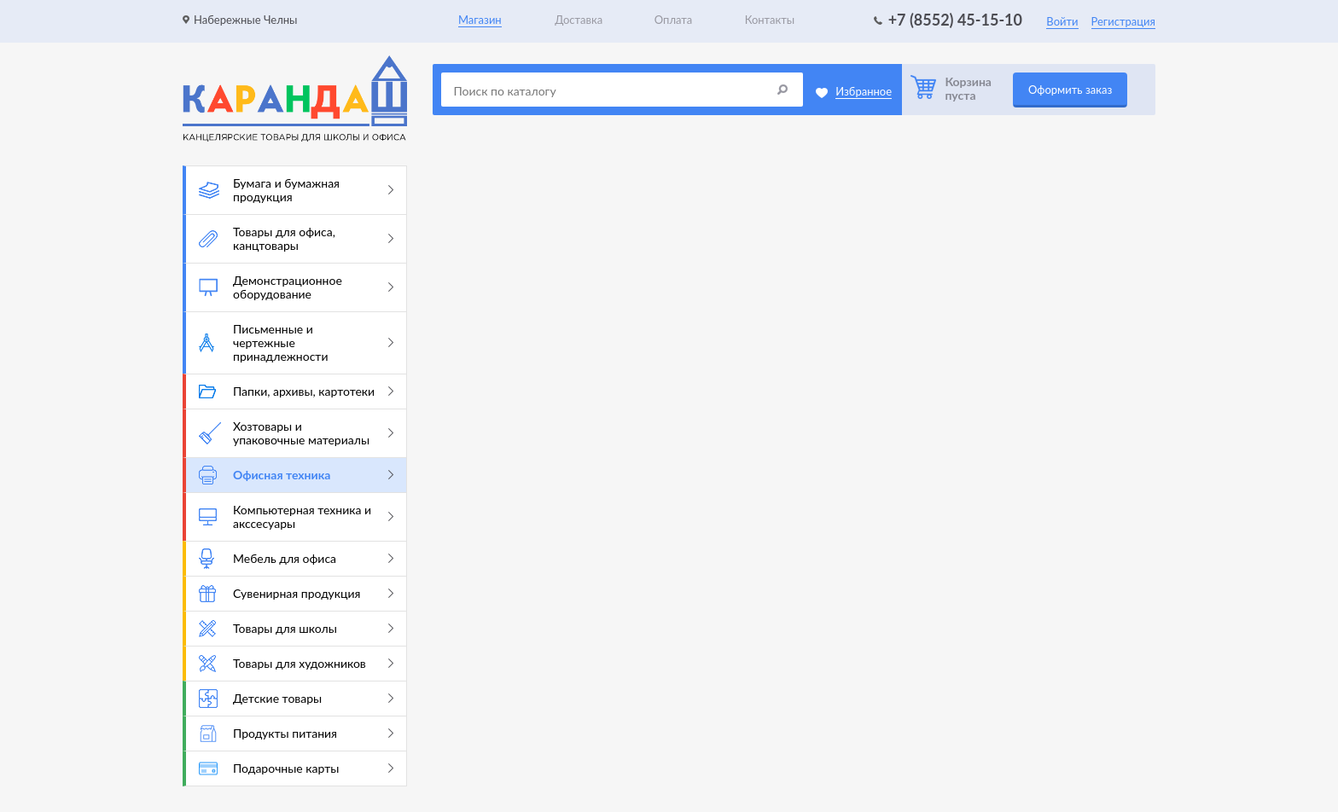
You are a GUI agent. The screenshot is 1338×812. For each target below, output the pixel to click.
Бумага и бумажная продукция (296, 190)
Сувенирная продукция (296, 593)
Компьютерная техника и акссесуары (296, 516)
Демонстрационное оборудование (296, 287)
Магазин (480, 19)
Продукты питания (296, 733)
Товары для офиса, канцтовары (296, 238)
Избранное (863, 91)
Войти (1062, 21)
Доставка (578, 19)
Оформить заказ (1070, 89)
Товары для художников (296, 663)
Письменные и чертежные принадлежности (296, 342)
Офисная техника (296, 475)
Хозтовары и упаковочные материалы (296, 433)
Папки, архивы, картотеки (296, 391)
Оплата (673, 19)
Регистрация (1123, 21)
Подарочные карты (296, 768)
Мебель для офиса (296, 558)
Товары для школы (296, 628)
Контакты (770, 19)
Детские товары (296, 698)
